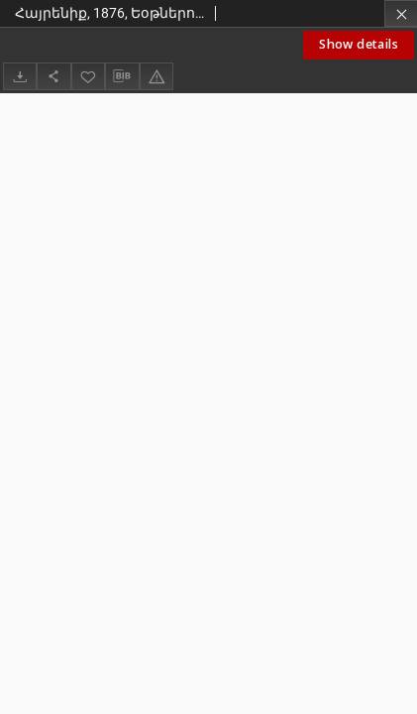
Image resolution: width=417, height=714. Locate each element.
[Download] (20, 75)
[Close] (400, 13)
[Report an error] (156, 75)
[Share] (53, 75)
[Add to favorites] (88, 75)
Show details (358, 44)
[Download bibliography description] (122, 76)
